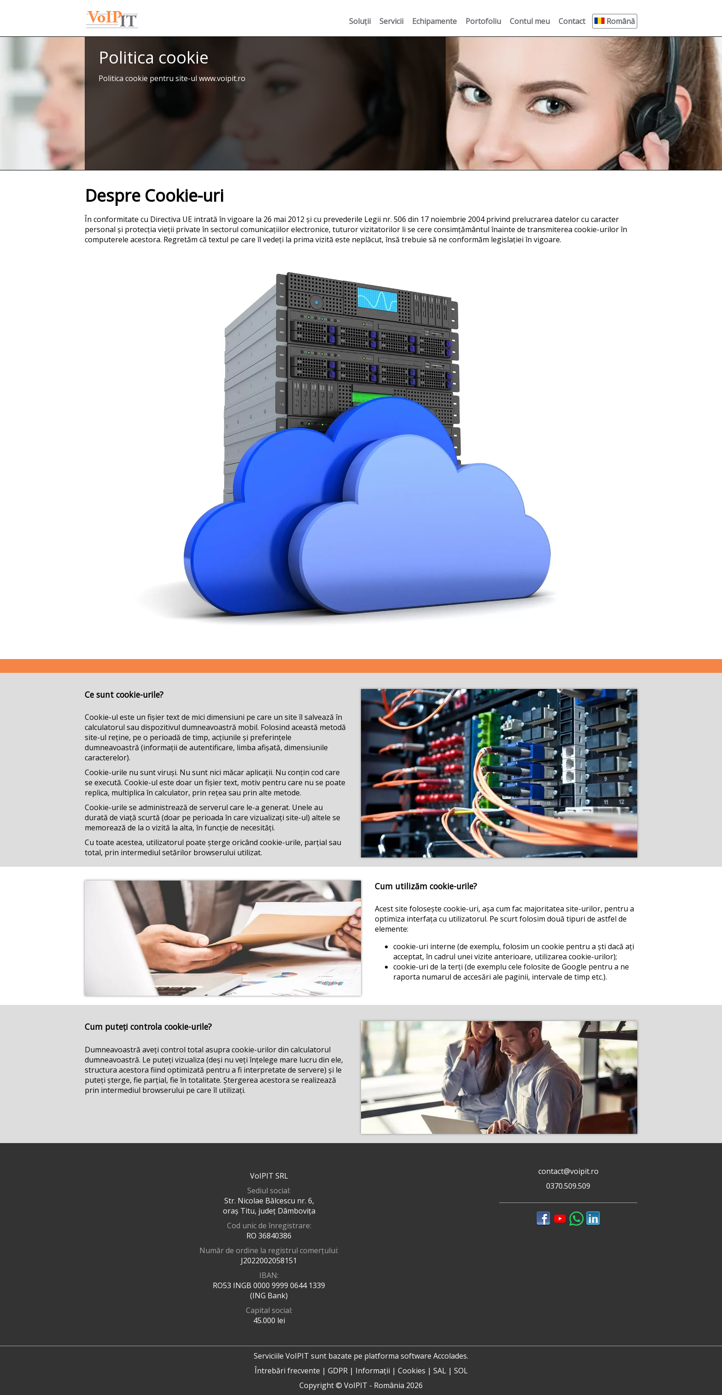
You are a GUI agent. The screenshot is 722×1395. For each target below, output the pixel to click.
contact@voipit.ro (568, 1171)
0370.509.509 (568, 1186)
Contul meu (530, 21)
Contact (572, 21)
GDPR (338, 1371)
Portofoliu (483, 21)
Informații (372, 1371)
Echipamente (434, 21)
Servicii (391, 21)
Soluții (360, 21)
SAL (439, 1371)
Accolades (450, 1356)
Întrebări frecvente (287, 1371)
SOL (461, 1371)
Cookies (411, 1371)
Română (614, 21)
